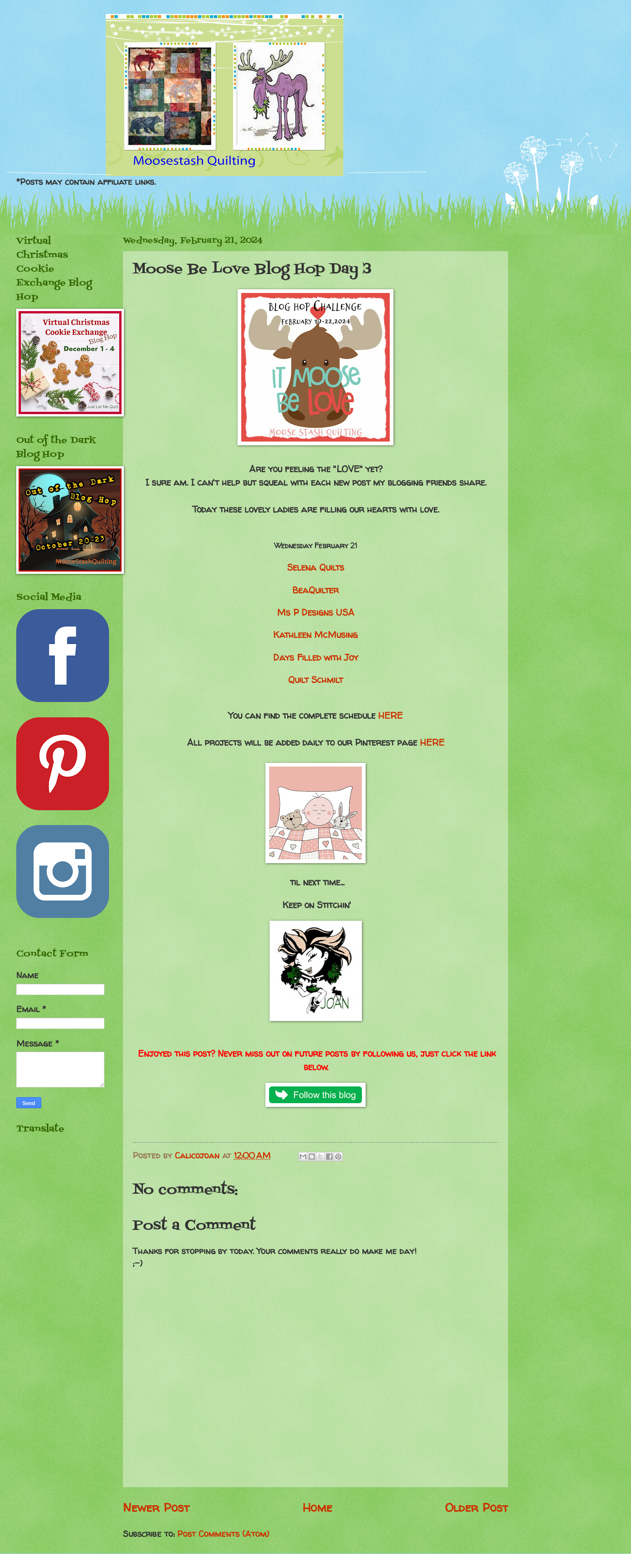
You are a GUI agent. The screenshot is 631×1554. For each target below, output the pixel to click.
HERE (390, 715)
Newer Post (156, 1507)
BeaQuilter (315, 590)
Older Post (476, 1507)
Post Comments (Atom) (223, 1534)
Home (317, 1507)
